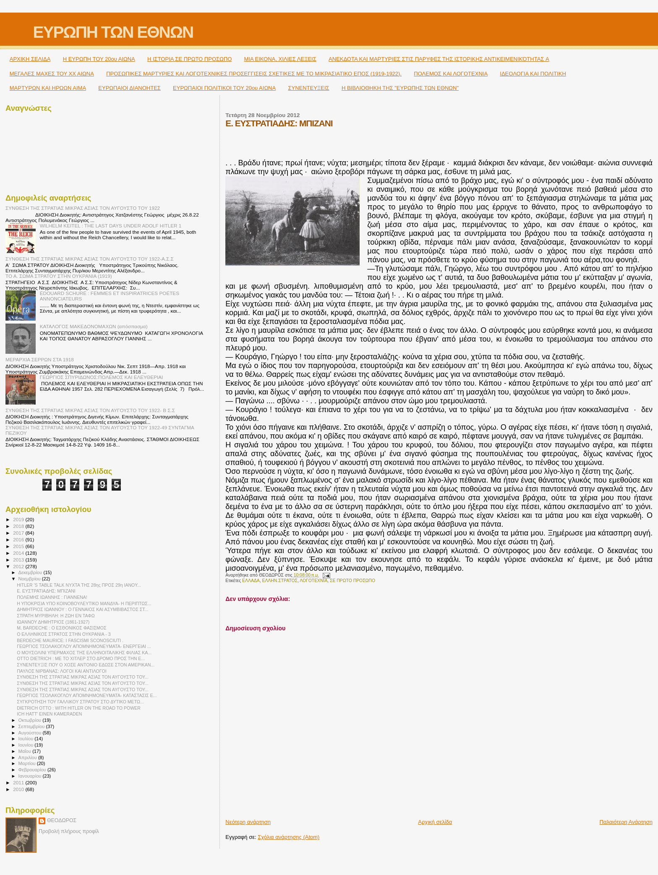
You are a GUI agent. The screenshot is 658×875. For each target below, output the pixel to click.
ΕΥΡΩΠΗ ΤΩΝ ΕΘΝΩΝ (113, 32)
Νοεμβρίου (30, 578)
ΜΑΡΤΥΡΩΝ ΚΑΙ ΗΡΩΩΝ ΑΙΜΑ (48, 88)
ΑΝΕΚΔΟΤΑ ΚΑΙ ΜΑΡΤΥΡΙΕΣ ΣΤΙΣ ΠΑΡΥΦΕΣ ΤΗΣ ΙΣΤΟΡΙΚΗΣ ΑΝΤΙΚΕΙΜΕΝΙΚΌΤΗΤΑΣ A (439, 59)
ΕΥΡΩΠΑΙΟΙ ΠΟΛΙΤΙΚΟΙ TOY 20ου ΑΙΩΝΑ (224, 88)
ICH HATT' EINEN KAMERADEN (49, 713)
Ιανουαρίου (30, 775)
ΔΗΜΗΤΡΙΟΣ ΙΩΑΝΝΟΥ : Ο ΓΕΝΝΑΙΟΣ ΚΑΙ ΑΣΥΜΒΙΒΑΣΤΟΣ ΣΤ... (82, 609)
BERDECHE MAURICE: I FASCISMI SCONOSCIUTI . (70, 640)
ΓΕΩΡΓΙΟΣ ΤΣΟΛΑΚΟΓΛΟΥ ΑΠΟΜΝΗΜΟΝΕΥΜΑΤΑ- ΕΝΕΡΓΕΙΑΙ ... (84, 646)
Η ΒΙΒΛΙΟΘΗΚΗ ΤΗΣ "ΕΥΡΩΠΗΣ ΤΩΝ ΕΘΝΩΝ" (400, 88)
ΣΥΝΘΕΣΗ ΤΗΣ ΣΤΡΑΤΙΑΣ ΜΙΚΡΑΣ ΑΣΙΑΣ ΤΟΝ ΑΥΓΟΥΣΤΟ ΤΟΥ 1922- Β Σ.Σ (90, 410)
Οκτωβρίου (30, 720)
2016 (19, 539)
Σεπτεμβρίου (32, 726)
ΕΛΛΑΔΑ (251, 580)
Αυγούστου (30, 732)
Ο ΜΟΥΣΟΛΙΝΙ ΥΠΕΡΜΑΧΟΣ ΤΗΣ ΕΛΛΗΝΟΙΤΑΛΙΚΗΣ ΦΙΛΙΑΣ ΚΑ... (84, 652)
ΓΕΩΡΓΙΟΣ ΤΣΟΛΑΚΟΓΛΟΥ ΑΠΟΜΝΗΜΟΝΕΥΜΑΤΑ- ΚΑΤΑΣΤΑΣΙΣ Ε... (87, 695)
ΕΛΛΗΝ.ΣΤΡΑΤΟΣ (280, 580)
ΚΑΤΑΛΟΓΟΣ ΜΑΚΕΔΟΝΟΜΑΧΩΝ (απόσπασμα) (94, 326)
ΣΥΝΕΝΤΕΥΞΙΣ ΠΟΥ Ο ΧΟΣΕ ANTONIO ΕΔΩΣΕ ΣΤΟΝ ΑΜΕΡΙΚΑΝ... (85, 664)
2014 (19, 553)
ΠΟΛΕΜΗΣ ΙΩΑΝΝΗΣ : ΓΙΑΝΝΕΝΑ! (52, 597)
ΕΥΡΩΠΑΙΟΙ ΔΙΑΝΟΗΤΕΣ (129, 88)
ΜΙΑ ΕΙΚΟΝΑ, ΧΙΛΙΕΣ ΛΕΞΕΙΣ (280, 59)
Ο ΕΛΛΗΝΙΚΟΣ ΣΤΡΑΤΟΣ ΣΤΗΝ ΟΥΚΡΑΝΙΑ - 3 (63, 634)
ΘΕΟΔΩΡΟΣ (61, 820)
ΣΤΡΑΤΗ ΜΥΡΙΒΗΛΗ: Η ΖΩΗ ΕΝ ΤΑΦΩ (55, 615)
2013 (19, 559)
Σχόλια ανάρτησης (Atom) (288, 837)
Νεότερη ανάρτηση (248, 822)
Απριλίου (28, 757)
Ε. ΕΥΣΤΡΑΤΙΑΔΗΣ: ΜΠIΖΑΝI (46, 590)
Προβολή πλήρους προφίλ (69, 831)
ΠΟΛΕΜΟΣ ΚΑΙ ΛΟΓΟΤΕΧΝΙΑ (451, 74)
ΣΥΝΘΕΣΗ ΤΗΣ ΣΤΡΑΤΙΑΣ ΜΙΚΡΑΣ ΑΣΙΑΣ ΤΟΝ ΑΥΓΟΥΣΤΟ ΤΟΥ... (82, 676)
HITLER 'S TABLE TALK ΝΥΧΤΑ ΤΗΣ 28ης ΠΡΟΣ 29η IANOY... (79, 585)
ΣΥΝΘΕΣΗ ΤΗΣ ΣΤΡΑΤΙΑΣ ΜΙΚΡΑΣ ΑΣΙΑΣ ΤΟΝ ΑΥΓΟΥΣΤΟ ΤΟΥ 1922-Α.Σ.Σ (89, 258)
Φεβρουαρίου (32, 769)
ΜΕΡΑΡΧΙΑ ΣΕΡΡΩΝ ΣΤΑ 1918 (39, 359)
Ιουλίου (26, 738)
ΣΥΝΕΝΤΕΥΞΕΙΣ (308, 88)
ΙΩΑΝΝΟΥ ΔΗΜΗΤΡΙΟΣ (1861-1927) (53, 621)
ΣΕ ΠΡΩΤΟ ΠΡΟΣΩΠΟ (352, 580)
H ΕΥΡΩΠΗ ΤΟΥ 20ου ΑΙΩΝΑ (99, 59)
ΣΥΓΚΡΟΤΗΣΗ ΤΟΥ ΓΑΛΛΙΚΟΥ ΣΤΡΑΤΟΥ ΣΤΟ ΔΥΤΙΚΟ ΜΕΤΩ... (80, 701)
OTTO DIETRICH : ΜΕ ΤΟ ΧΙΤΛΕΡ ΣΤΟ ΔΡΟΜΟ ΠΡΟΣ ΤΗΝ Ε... (81, 658)
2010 (19, 789)
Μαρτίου (27, 763)
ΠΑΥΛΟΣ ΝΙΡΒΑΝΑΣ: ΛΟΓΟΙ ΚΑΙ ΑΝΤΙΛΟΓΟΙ (62, 671)
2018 (19, 526)
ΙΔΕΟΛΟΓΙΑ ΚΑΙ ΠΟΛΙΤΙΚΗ (533, 74)
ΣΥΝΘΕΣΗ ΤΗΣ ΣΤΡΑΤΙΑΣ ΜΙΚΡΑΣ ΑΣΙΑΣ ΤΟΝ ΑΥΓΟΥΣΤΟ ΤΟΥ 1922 (82, 208)
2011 (19, 782)
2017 (19, 532)
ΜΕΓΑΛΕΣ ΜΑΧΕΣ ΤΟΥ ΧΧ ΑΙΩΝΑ (52, 74)
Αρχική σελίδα (435, 822)
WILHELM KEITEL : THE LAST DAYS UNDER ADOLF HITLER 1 (111, 225)
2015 (19, 546)
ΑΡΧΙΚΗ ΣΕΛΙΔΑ (30, 59)
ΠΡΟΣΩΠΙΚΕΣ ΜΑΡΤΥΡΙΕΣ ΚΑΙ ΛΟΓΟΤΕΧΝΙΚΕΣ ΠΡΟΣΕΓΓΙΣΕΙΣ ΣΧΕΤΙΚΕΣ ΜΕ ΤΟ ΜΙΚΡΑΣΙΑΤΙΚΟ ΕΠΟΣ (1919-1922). (254, 74)
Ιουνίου (26, 744)
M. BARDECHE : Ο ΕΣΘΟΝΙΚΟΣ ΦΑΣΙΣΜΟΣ (61, 627)
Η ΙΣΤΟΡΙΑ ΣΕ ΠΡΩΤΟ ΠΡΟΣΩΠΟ (189, 59)
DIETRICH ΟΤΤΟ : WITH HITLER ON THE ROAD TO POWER (79, 707)
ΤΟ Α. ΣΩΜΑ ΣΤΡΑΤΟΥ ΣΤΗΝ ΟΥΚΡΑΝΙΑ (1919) (58, 276)
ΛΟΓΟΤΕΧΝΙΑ (313, 580)
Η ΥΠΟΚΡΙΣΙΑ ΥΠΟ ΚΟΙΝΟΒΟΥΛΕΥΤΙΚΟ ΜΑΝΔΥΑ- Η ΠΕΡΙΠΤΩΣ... (84, 603)
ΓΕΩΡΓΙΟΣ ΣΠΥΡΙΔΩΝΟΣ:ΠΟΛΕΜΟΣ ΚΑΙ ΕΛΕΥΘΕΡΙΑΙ (101, 377)
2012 (19, 566)
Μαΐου (25, 751)
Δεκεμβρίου (31, 572)
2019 (19, 519)
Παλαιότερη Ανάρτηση (626, 822)
